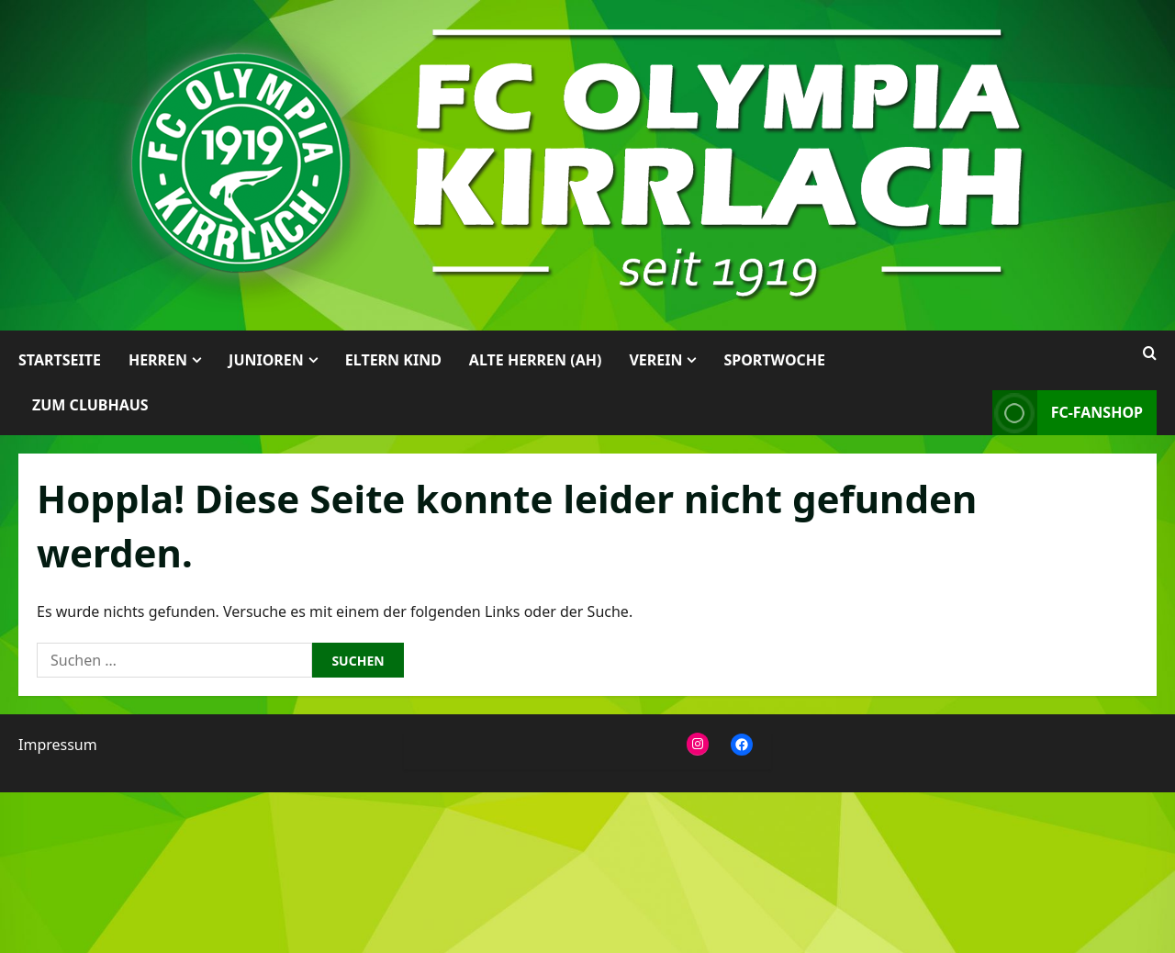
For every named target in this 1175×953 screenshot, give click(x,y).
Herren (158, 360)
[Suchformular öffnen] (1150, 353)
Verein (655, 360)
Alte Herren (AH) (535, 360)
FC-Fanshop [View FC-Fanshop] (1067, 412)
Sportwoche (774, 360)
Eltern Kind (393, 360)
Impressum (57, 744)
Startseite (59, 360)
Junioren (266, 360)
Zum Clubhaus (90, 405)
